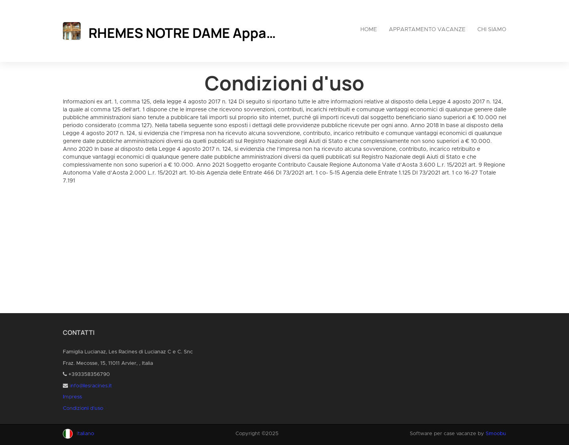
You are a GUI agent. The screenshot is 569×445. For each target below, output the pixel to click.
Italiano (85, 433)
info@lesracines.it (91, 386)
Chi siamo (491, 29)
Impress (72, 397)
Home (368, 29)
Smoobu (496, 433)
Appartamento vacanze (427, 29)
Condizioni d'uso (83, 408)
